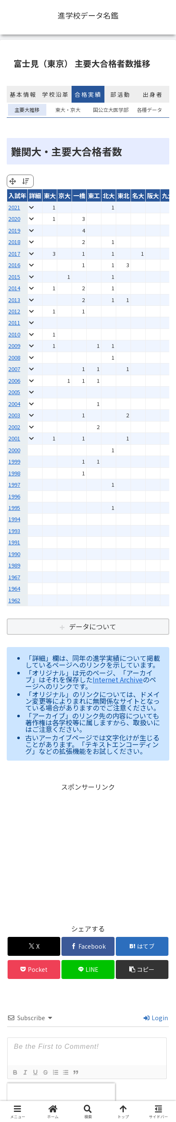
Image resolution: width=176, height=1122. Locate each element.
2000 (14, 450)
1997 (14, 484)
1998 (14, 473)
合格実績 (88, 94)
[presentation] (61, 1096)
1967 (14, 577)
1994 (14, 519)
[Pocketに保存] (34, 969)
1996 (14, 496)
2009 (14, 346)
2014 (14, 288)
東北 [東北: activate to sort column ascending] (123, 195)
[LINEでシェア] (87, 969)
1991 (14, 542)
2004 (14, 404)
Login (156, 1017)
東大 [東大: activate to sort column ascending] (50, 195)
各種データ (149, 109)
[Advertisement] (88, 851)
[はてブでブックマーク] (142, 946)
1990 (14, 554)
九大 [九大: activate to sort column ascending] (167, 195)
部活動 (120, 94)
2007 (14, 369)
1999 (14, 461)
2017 (14, 253)
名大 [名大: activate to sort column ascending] (138, 195)
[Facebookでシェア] (87, 946)
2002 (14, 427)
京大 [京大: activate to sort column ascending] (64, 195)
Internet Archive (118, 679)
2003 (14, 415)
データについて (92, 626)
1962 (14, 600)
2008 (14, 357)
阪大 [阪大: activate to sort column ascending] (153, 195)
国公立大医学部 (109, 109)
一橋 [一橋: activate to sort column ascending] (79, 195)
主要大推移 (27, 109)
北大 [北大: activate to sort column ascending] (109, 195)
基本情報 (23, 94)
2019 (14, 230)
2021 (14, 207)
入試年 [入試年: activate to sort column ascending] (17, 195)
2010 (14, 334)
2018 (14, 242)
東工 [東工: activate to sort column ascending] (94, 195)
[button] (142, 969)
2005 (14, 392)
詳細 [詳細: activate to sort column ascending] (35, 195)
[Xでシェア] (34, 946)
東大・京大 (67, 109)
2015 (14, 277)
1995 (14, 508)
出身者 (153, 94)
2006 (14, 381)
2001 (14, 438)
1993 (14, 531)
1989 (14, 565)
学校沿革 (55, 94)
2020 (14, 219)
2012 (14, 311)
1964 (14, 588)
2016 (14, 265)
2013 (14, 300)
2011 (14, 322)
